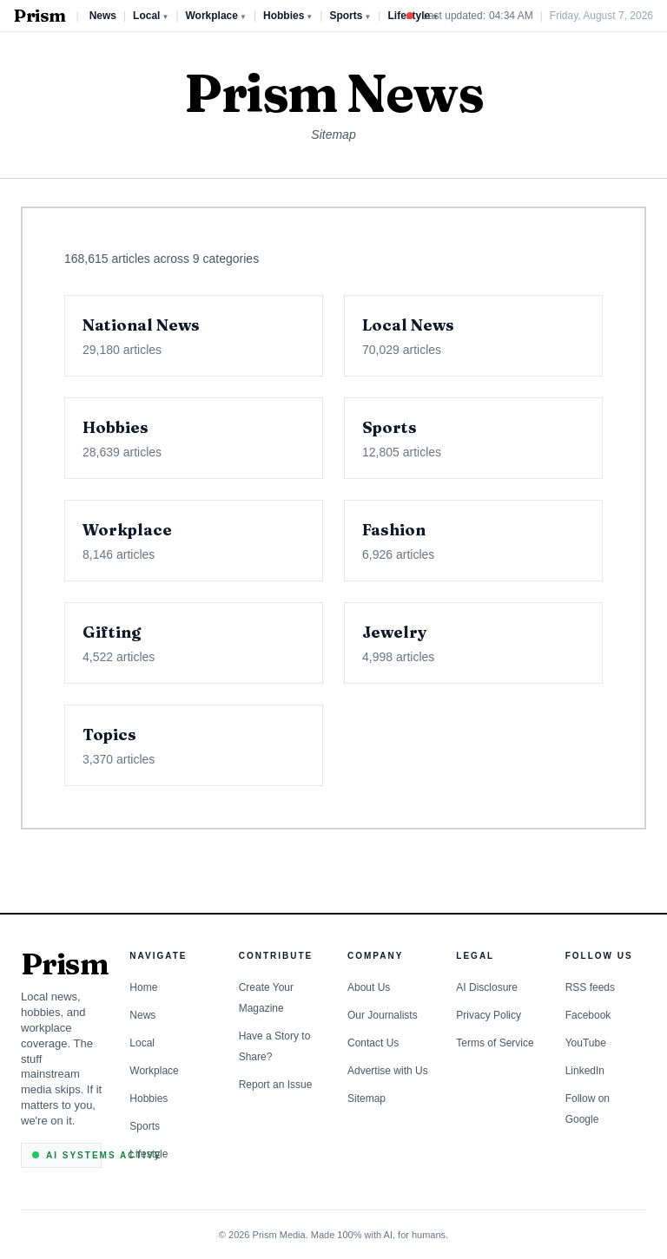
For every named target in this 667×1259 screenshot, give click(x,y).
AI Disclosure (487, 987)
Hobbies (288, 16)
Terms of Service (494, 1043)
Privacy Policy (488, 1015)
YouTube (585, 1043)
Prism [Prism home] (40, 15)
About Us (368, 987)
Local (150, 16)
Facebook (588, 1015)
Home (143, 987)
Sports (350, 16)
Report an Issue (276, 1085)
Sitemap (366, 1098)
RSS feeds (590, 987)
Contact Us (373, 1043)
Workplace (216, 16)
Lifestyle (148, 1154)
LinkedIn (584, 1071)
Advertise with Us (387, 1071)
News (102, 16)
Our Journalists (382, 1015)
